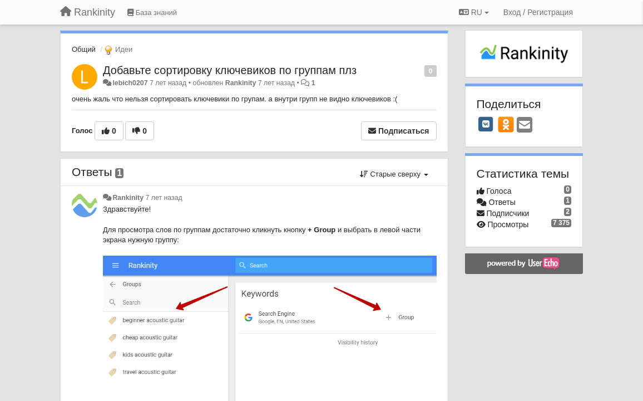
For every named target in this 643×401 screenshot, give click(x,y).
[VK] (486, 124)
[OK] (506, 124)
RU (474, 12)
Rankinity (240, 83)
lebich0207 (129, 83)
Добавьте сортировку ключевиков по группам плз (230, 70)
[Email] (524, 125)
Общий (84, 49)
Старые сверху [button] (394, 174)
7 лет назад (163, 198)
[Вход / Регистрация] (538, 12)
